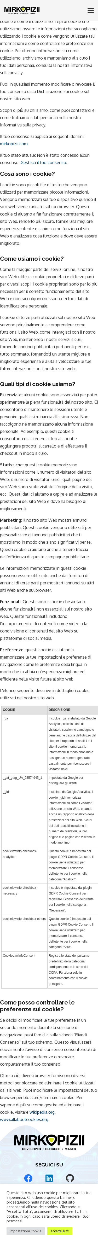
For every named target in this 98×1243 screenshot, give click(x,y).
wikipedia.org (42, 1112)
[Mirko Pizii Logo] (22, 10)
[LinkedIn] (49, 1178)
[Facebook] (28, 1178)
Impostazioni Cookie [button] (26, 1231)
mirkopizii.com (14, 143)
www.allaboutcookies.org (24, 1119)
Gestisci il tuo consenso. (44, 162)
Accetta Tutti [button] (59, 1231)
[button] (90, 10)
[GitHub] (70, 1178)
